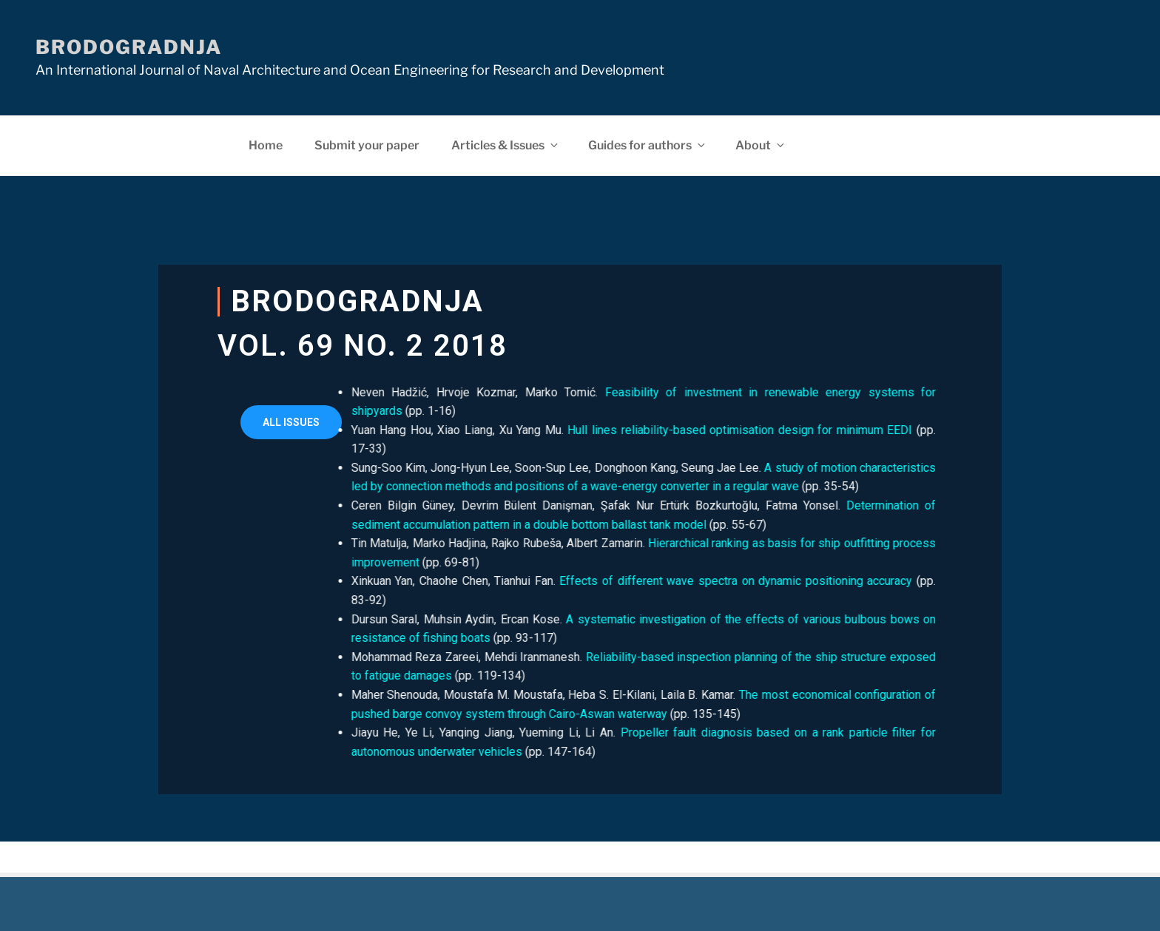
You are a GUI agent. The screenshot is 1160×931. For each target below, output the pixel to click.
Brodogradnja (129, 46)
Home (266, 145)
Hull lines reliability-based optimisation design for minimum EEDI (688, 430)
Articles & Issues (505, 145)
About (760, 145)
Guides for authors (647, 145)
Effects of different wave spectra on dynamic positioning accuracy (684, 581)
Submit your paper (366, 145)
